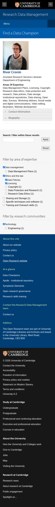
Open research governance (17, 291)
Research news (11, 480)
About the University (14, 438)
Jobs (5, 455)
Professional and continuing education (22, 419)
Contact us (8, 255)
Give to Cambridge (12, 450)
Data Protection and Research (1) (25, 190)
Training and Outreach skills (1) (22, 205)
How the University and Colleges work (22, 444)
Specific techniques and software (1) (24, 202)
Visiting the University (14, 466)
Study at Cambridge (14, 402)
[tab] (27, 112)
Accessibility (9, 370)
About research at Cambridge (18, 486)
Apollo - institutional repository (18, 280)
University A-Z (10, 394)
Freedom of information (14, 375)
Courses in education (13, 429)
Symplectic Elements (13, 286)
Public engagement (12, 491)
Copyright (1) (14, 187)
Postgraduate (9, 413)
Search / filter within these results (21, 135)
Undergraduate (10, 408)
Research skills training (14, 296)
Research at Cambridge (15, 474)
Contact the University (14, 365)
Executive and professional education (22, 424)
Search (50, 4)
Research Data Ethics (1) (21, 194)
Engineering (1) (16, 228)
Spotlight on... (10, 497)
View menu (4, 4)
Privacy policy (10, 250)
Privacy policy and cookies (16, 380)
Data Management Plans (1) (22, 171)
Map (5, 460)
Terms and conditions (13, 389)
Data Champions (11, 275)
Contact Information (19, 111)
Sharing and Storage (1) (18, 198)
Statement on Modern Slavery (18, 384)
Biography (14, 117)
